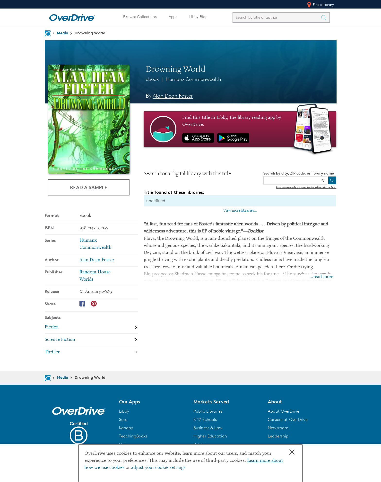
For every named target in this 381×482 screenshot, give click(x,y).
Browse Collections (139, 16)
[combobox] (277, 17)
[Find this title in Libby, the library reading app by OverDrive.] (240, 129)
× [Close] (292, 452)
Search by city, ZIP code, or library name (298, 173)
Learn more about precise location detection (306, 187)
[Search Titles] (325, 17)
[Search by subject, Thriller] (91, 352)
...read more (321, 277)
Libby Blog (198, 16)
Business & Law (207, 427)
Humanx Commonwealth (193, 79)
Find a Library (320, 5)
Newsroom (278, 427)
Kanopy (126, 427)
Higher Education (210, 435)
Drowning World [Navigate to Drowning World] (90, 32)
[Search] (332, 180)
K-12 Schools (205, 419)
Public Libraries (207, 410)
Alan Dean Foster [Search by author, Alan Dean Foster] (173, 96)
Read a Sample (88, 187)
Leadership (278, 435)
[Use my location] (323, 180)
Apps (173, 16)
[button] (153, 401)
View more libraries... (240, 211)
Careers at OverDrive (287, 419)
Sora (123, 419)
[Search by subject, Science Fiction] (91, 340)
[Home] (71, 16)
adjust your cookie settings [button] (158, 467)
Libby (124, 410)
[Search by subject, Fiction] (91, 327)
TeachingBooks (133, 435)
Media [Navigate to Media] (63, 32)
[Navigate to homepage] (48, 33)
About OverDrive (283, 410)
